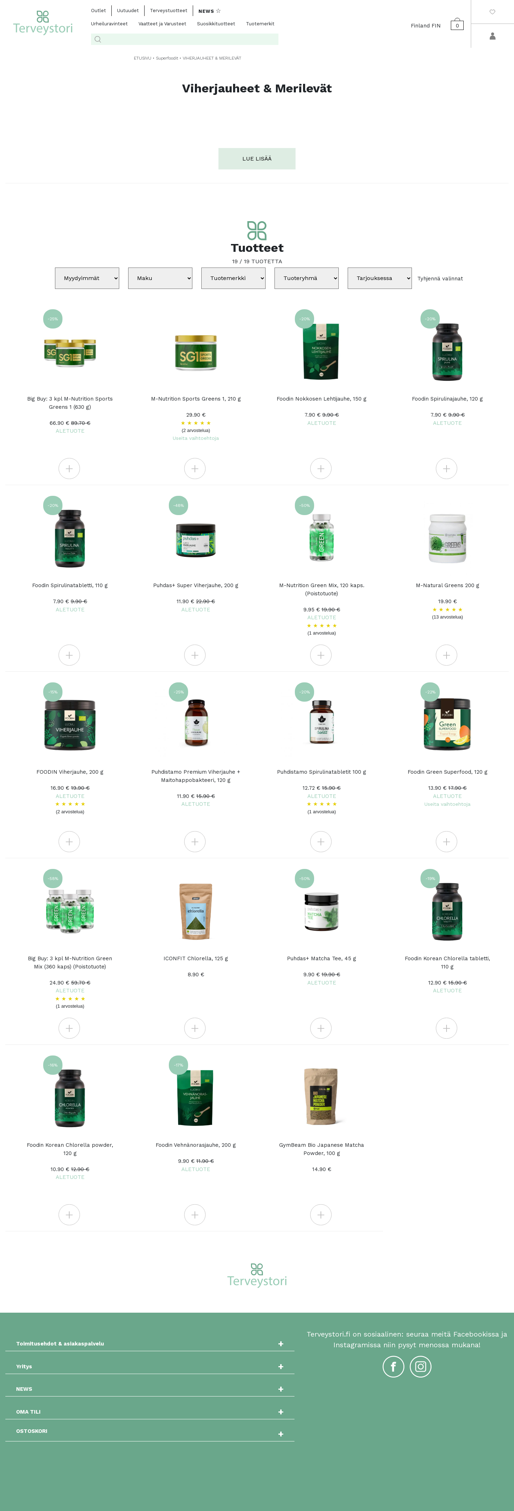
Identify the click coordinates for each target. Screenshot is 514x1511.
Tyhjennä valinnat (440, 278)
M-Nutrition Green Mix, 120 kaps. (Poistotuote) (321, 609)
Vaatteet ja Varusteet (162, 23)
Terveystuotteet (168, 10)
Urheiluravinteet (109, 23)
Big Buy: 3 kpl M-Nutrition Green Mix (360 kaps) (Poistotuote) (70, 982)
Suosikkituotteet (216, 23)
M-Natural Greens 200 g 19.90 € (447, 601)
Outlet (98, 10)
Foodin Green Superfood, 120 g (448, 788)
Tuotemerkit (260, 23)
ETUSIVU (142, 58)
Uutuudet (128, 10)
